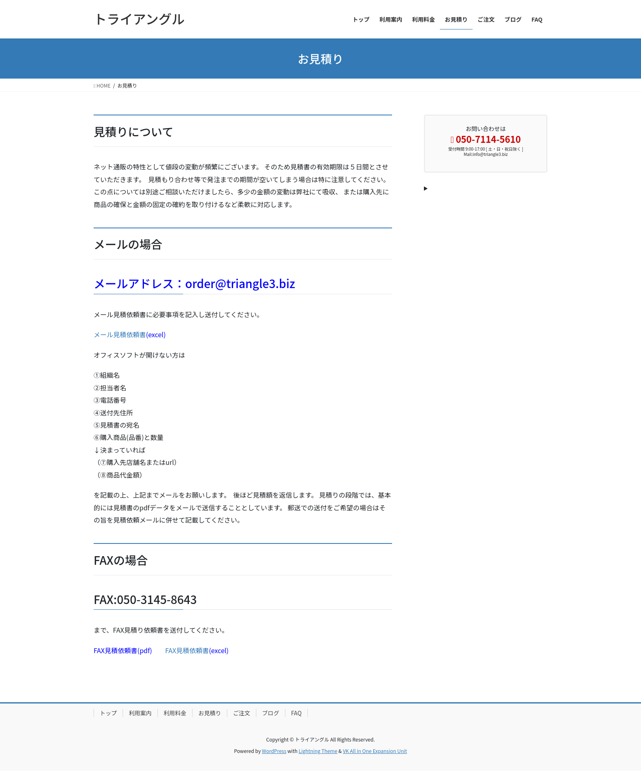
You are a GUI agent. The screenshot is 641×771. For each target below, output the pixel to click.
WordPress (274, 750)
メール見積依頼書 (120, 334)
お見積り (209, 713)
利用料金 (175, 713)
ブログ (270, 713)
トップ (108, 713)
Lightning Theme (317, 750)
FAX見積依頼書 (187, 650)
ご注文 (241, 713)
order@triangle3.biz (240, 283)
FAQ (296, 713)
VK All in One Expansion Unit (375, 750)
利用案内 (140, 713)
